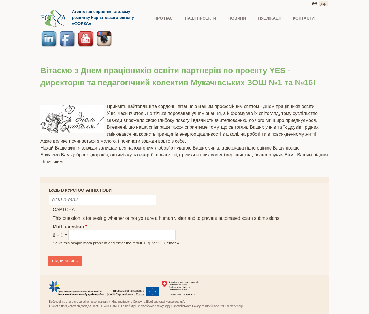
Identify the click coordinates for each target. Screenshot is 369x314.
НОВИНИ (237, 18)
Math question (70, 226)
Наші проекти (200, 18)
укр (323, 3)
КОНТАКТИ (304, 18)
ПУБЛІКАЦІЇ (269, 18)
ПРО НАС (163, 18)
